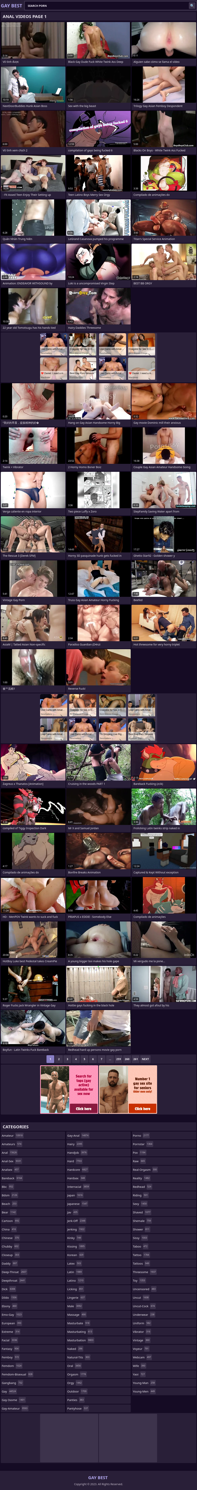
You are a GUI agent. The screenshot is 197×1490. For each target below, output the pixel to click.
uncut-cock (144, 1306)
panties (75, 1400)
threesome (145, 1272)
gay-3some (14, 1400)
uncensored (145, 1289)
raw (139, 1161)
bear (9, 1212)
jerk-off (76, 1221)
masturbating (80, 1332)
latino (75, 1280)
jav (72, 1212)
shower (141, 1229)
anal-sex (12, 1161)
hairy (75, 1144)
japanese (77, 1204)
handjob (77, 1152)
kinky (74, 1238)
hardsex (76, 1178)
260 (127, 1059)
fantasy (11, 1349)
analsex (11, 1170)
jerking (76, 1229)
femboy (11, 1357)
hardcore (78, 1170)
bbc (8, 1187)
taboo (140, 1246)
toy (139, 1280)
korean (75, 1255)
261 (135, 1059)
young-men (144, 1391)
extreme (11, 1332)
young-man (144, 1383)
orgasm (77, 1374)
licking (75, 1289)
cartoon (11, 1221)
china (9, 1229)
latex (74, 1263)
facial (10, 1340)
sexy (140, 1204)
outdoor (77, 1391)
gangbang (12, 1383)
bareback (12, 1178)
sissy (140, 1238)
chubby (10, 1246)
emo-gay (12, 1314)
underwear (144, 1314)
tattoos (141, 1263)
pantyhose (78, 1408)
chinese (11, 1238)
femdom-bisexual (17, 1374)
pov (139, 1152)
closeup (11, 1255)
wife (139, 1366)
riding (141, 1195)
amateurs (12, 1144)
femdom (12, 1366)
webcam (142, 1357)
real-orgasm (145, 1170)
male (75, 1306)
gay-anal (78, 1135)
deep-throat (14, 1272)
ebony (9, 1306)
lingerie (76, 1297)
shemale (142, 1221)
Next (145, 1059)
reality (142, 1178)
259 (118, 1059)
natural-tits (78, 1357)
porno (141, 1135)
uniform (142, 1323)
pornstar (143, 1144)
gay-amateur (15, 1408)
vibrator (142, 1332)
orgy (75, 1383)
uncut (141, 1297)
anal (10, 1152)
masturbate (78, 1323)
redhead (142, 1187)
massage (77, 1314)
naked (75, 1349)
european (12, 1323)
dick (9, 1289)
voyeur (141, 1349)
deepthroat (14, 1280)
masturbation (80, 1340)
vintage (142, 1340)
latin (75, 1272)
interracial (78, 1187)
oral (74, 1366)
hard (75, 1161)
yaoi (139, 1374)
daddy (10, 1263)
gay (9, 1391)
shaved (142, 1212)
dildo (9, 1297)
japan (75, 1195)
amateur (13, 1135)
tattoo (141, 1255)
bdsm (10, 1195)
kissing (76, 1246)
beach (9, 1204)
